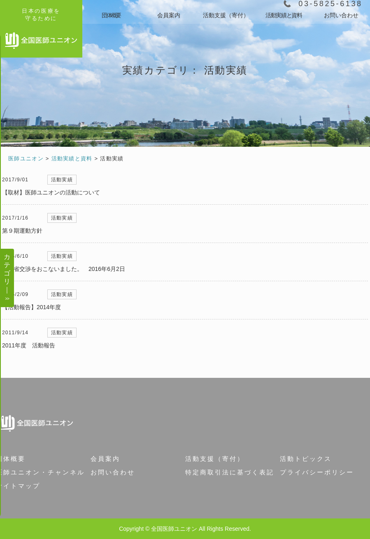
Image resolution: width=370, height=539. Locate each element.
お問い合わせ (341, 15)
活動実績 (62, 180)
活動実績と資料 (283, 15)
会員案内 (168, 15)
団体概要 (111, 15)
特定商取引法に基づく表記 (229, 472)
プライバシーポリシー (317, 472)
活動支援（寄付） (226, 15)
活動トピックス (306, 458)
